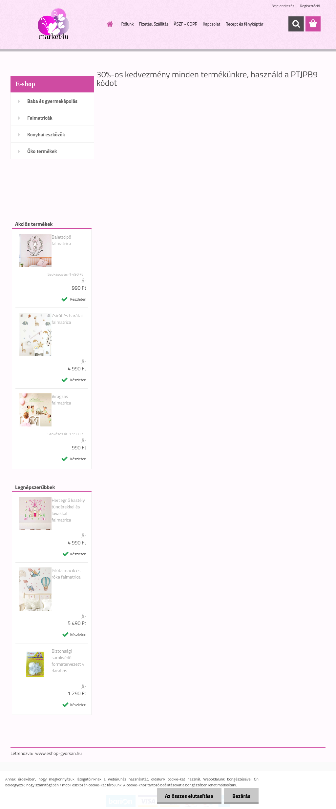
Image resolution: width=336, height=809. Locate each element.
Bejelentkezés (282, 6)
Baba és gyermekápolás (52, 101)
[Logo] (55, 24)
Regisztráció (310, 6)
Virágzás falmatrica (61, 399)
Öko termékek (42, 151)
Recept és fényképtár (244, 24)
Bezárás (241, 796)
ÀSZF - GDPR (186, 24)
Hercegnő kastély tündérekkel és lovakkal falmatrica (68, 510)
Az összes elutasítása (189, 796)
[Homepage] (109, 23)
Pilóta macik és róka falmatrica (66, 573)
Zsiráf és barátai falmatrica (67, 319)
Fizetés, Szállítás (153, 24)
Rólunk (127, 24)
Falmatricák (39, 118)
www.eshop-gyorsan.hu (58, 753)
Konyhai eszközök (46, 134)
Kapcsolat (211, 24)
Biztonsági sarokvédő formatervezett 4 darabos (68, 661)
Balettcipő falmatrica (61, 240)
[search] (296, 23)
